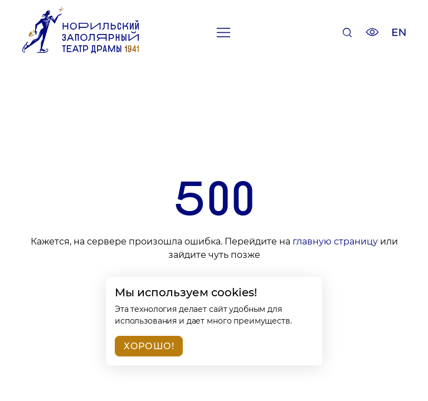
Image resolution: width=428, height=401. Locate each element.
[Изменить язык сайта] (399, 34)
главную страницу (335, 241)
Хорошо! (149, 346)
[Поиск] (347, 33)
